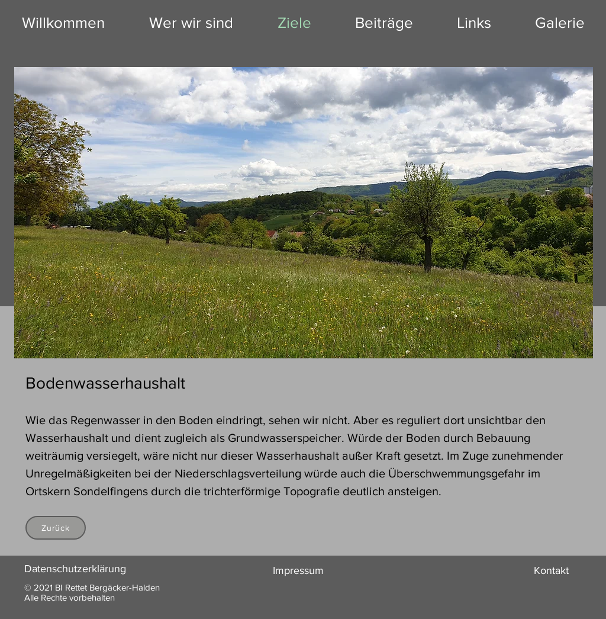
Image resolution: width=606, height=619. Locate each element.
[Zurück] (55, 528)
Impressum (298, 570)
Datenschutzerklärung (75, 569)
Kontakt (551, 570)
